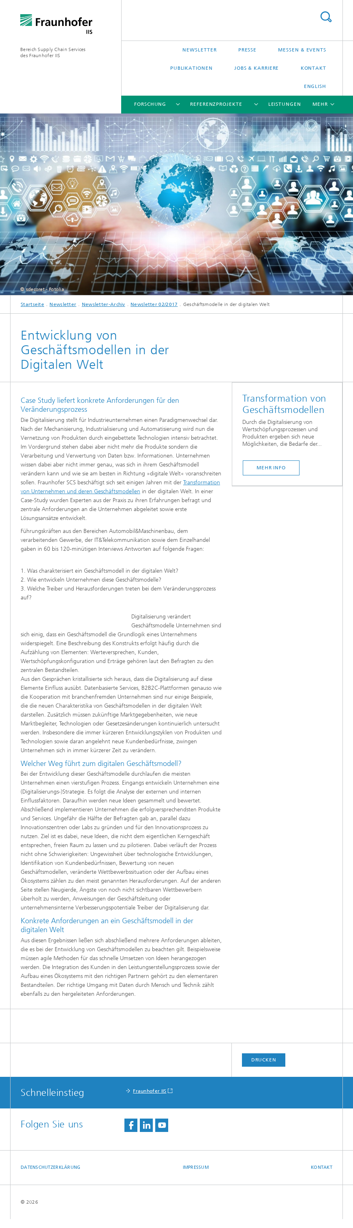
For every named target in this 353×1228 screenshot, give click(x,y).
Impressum (196, 1176)
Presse (247, 50)
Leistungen (284, 104)
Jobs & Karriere (256, 68)
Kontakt (313, 68)
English (315, 86)
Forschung (150, 104)
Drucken (263, 1069)
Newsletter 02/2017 (154, 304)
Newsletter (199, 50)
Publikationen (191, 68)
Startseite (32, 304)
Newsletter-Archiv (103, 304)
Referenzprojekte (216, 104)
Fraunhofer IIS (149, 1100)
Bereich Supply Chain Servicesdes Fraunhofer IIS (53, 52)
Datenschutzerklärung (51, 1176)
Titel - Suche (325, 17)
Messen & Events (302, 50)
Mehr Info (271, 468)
